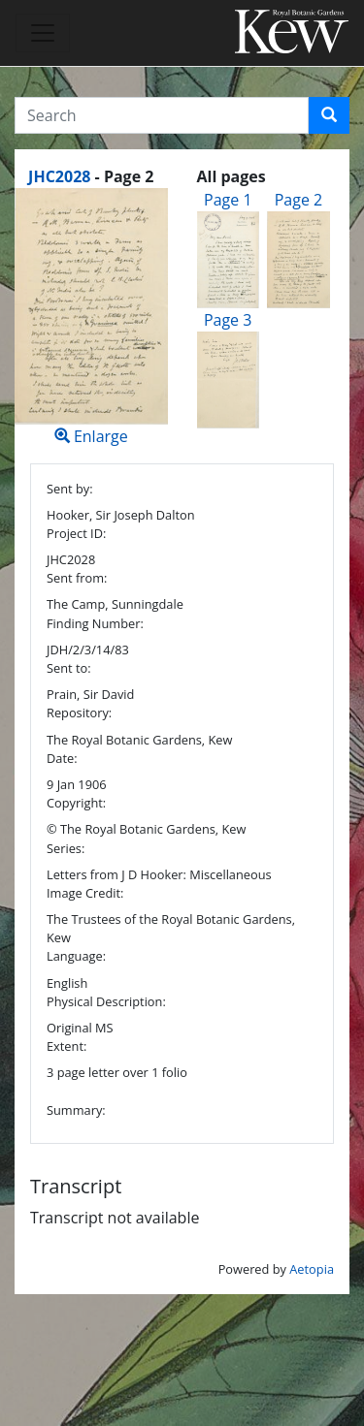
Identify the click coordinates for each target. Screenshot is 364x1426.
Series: (65, 848)
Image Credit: (85, 893)
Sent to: (69, 668)
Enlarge (91, 317)
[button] (329, 115)
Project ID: (76, 533)
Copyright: (76, 802)
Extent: (66, 1046)
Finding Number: (95, 623)
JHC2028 (59, 176)
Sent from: (77, 577)
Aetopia (311, 1269)
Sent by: (70, 488)
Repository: (79, 712)
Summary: (76, 1110)
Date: (62, 758)
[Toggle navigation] (43, 33)
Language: (76, 956)
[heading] (90, 176)
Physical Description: (106, 1001)
